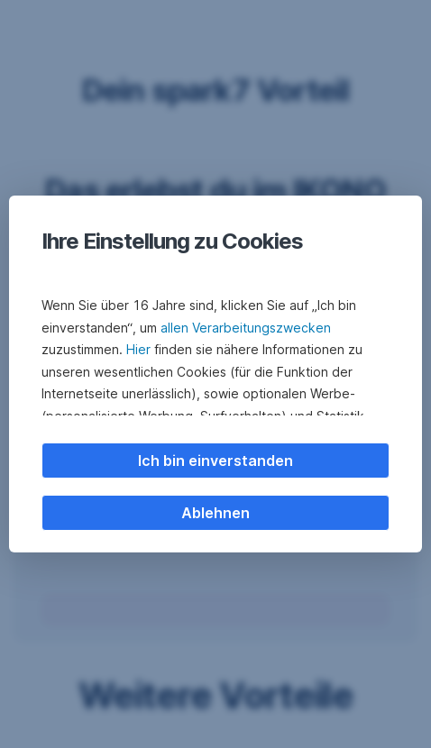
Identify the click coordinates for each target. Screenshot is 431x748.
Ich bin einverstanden (215, 461)
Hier (138, 349)
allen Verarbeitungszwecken (245, 327)
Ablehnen (215, 513)
